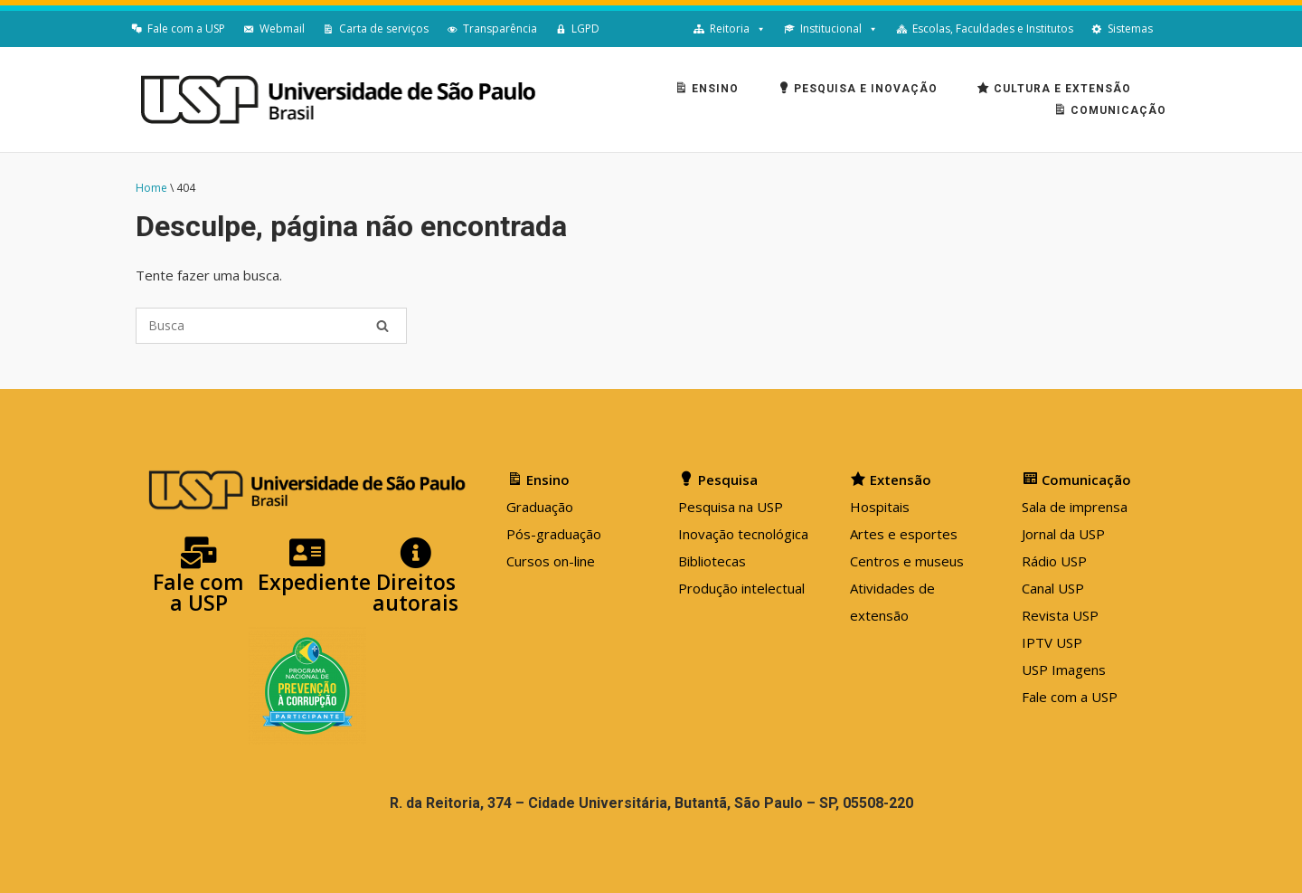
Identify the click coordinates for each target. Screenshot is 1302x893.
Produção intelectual (741, 588)
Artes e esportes (904, 534)
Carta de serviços (384, 28)
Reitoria (730, 28)
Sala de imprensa (1074, 507)
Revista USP (1060, 615)
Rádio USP (1054, 561)
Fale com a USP (186, 28)
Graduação (539, 507)
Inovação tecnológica (743, 534)
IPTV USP (1052, 642)
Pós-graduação (553, 534)
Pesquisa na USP (730, 507)
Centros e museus (907, 561)
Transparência (500, 28)
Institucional (831, 28)
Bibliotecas (712, 561)
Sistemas (1130, 28)
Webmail (282, 28)
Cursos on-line (550, 561)
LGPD (585, 28)
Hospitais (880, 507)
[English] (1171, 29)
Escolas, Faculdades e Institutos (992, 28)
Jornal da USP (1063, 534)
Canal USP (1053, 588)
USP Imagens (1064, 669)
